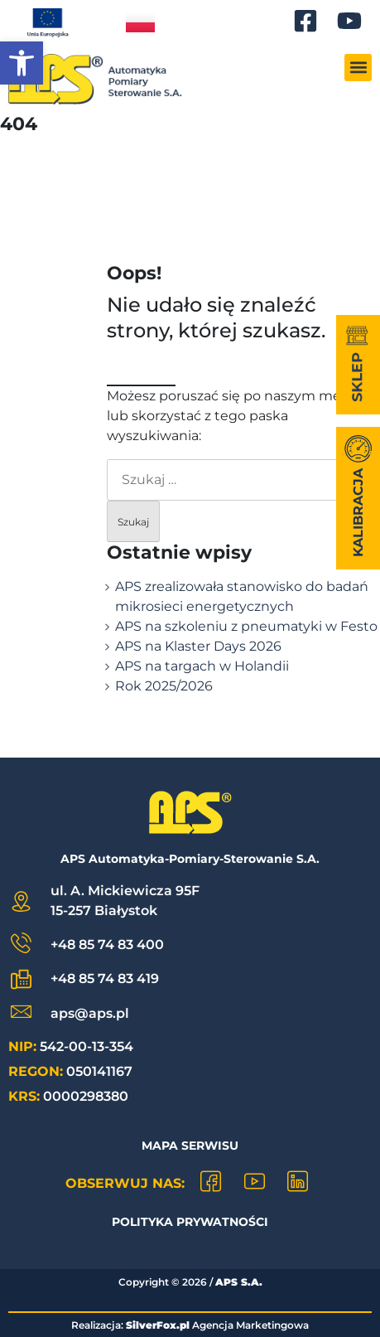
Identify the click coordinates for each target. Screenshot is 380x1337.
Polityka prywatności (190, 1221)
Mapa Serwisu (190, 1145)
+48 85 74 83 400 (107, 944)
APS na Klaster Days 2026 (198, 646)
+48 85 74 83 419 (105, 978)
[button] (21, 63)
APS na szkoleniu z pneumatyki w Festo (246, 626)
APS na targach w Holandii (202, 666)
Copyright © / (190, 1282)
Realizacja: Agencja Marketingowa (190, 1325)
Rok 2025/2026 (164, 686)
